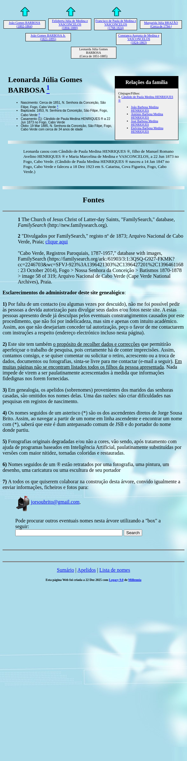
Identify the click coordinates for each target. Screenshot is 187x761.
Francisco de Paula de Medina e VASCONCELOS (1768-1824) (115, 24)
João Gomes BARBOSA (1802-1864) (24, 24)
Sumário (65, 570)
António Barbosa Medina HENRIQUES (147, 115)
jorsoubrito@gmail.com (47, 502)
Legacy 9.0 (116, 580)
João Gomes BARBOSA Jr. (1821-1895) (48, 37)
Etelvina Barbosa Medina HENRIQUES (147, 129)
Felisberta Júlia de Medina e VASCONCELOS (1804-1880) (70, 24)
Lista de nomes (114, 570)
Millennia (134, 580)
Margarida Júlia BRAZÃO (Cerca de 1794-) (161, 24)
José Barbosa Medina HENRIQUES (144, 122)
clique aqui (56, 241)
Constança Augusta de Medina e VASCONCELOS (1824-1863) (138, 39)
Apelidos (86, 570)
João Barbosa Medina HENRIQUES (145, 108)
